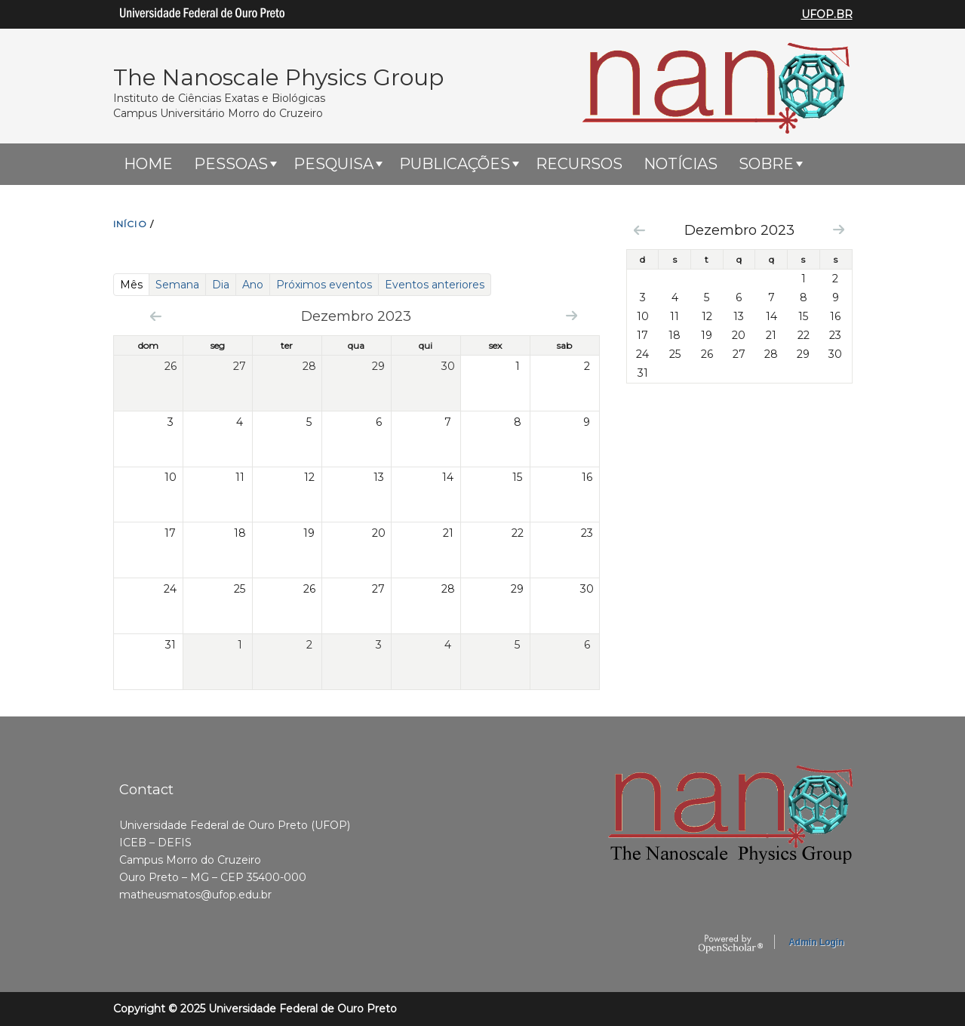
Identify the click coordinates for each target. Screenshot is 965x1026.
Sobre (766, 164)
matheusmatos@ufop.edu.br (195, 894)
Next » (571, 315)
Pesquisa (333, 164)
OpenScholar (731, 944)
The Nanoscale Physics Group (278, 77)
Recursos (579, 164)
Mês (134, 284)
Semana (177, 284)
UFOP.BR (827, 14)
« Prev (155, 316)
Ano (252, 284)
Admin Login (816, 942)
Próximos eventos (324, 284)
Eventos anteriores (434, 284)
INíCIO (130, 224)
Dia (220, 284)
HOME (148, 164)
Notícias (681, 164)
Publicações (454, 164)
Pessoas (231, 164)
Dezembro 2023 (739, 230)
